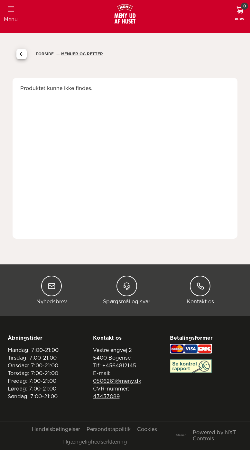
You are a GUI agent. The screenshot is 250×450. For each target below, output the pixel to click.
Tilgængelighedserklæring (94, 442)
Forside (45, 54)
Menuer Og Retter (82, 54)
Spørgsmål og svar (126, 290)
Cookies (147, 429)
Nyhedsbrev (51, 290)
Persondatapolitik (109, 429)
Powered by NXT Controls (214, 435)
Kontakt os (200, 290)
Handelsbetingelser (56, 429)
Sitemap (181, 435)
